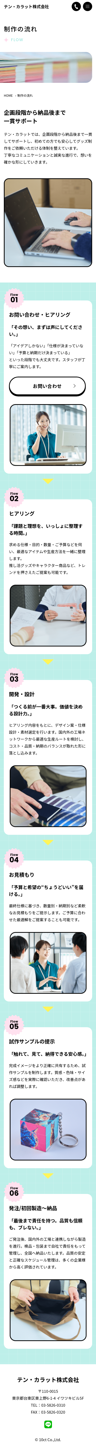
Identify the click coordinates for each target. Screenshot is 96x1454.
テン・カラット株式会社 (26, 6)
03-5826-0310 (53, 1405)
